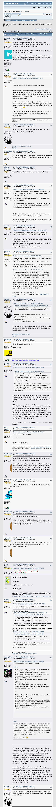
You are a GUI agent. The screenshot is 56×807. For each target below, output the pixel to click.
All (20, 31)
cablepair (7, 38)
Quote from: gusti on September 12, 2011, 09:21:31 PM (27, 255)
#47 (51, 227)
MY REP (21, 596)
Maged (6, 599)
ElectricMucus (9, 480)
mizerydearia (8, 657)
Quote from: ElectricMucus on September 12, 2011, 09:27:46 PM (30, 612)
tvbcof (6, 74)
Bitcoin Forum (7, 24)
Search (18, 20)
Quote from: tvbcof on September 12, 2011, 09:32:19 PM (28, 270)
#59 (51, 658)
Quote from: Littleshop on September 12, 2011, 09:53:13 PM (29, 432)
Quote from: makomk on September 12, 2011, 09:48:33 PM (28, 367)
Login (23, 20)
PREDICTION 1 (28, 596)
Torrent (7, 18)
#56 (51, 539)
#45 (51, 168)
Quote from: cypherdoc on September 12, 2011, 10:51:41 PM (29, 604)
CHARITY (15, 596)
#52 (51, 428)
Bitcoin (16, 24)
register (26, 11)
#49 (51, 300)
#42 (51, 74)
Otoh (6, 564)
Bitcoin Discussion (25, 24)
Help (13, 20)
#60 (51, 787)
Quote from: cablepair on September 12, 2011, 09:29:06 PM (28, 189)
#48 (51, 252)
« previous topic (39, 29)
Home (8, 20)
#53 (51, 454)
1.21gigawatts (9, 151)
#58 (51, 600)
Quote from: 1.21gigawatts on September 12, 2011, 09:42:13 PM (30, 230)
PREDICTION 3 (47, 596)
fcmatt (6, 226)
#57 (51, 565)
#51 (51, 364)
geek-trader (6, 428)
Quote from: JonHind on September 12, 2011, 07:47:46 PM (28, 661)
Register (28, 20)
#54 (51, 480)
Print (50, 31)
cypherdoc (8, 453)
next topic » (48, 29)
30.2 (10, 16)
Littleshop (7, 339)
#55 (51, 512)
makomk (7, 251)
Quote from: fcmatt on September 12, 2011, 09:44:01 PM (28, 303)
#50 (51, 340)
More (33, 20)
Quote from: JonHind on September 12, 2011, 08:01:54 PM (28, 568)
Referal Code (27, 594)
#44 (51, 152)
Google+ (14, 147)
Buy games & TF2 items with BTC (21, 146)
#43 (51, 125)
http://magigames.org (36, 448)
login (20, 11)
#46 (51, 186)
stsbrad (7, 185)
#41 (51, 39)
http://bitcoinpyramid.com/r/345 (41, 447)
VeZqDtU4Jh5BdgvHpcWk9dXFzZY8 (24, 653)
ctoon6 (6, 125)
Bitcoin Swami (6, 168)
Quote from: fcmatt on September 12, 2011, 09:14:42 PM (28, 78)
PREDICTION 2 (38, 596)
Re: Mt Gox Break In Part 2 (25, 38)
